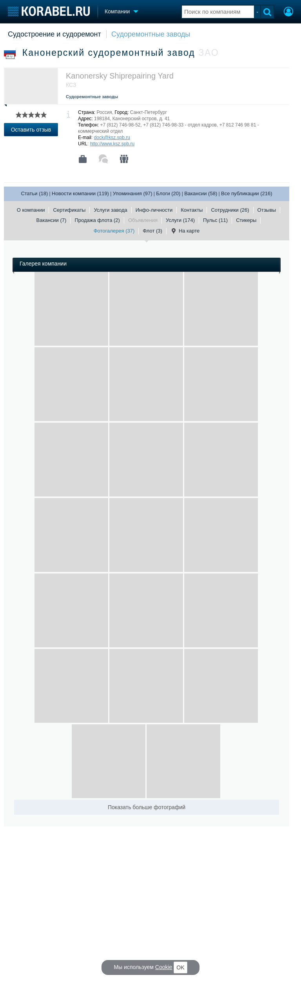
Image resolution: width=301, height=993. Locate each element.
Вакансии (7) (51, 220)
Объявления (143, 220)
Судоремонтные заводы (150, 34)
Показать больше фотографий (146, 807)
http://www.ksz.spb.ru (112, 144)
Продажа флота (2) (97, 220)
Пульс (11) (215, 220)
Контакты (192, 210)
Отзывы (266, 210)
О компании (31, 210)
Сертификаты (69, 210)
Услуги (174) (180, 220)
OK (180, 967)
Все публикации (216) (246, 193)
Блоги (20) (168, 193)
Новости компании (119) (80, 193)
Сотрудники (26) (230, 210)
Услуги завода (110, 210)
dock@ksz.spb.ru (112, 137)
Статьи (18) (34, 193)
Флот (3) (152, 231)
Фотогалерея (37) (114, 231)
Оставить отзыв (31, 129)
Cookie (163, 967)
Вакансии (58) (200, 193)
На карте (184, 231)
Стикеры (246, 220)
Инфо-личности (154, 210)
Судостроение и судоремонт (54, 34)
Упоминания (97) (132, 193)
